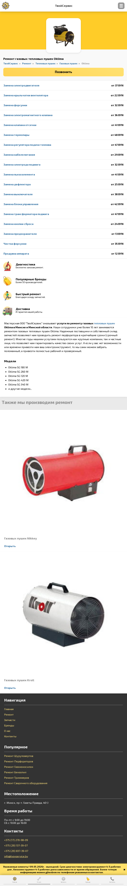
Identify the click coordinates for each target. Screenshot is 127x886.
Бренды (9, 725)
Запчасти (9, 719)
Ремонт (9, 714)
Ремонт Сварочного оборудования (25, 783)
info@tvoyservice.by (16, 856)
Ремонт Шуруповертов (18, 755)
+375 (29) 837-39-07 (16, 850)
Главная (9, 709)
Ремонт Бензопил (15, 772)
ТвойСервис (63, 5)
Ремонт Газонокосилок (18, 766)
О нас (7, 730)
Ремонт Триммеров (16, 777)
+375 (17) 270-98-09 (16, 840)
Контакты (10, 736)
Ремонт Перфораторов (18, 761)
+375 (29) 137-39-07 (16, 845)
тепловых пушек (104, 323)
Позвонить (63, 72)
